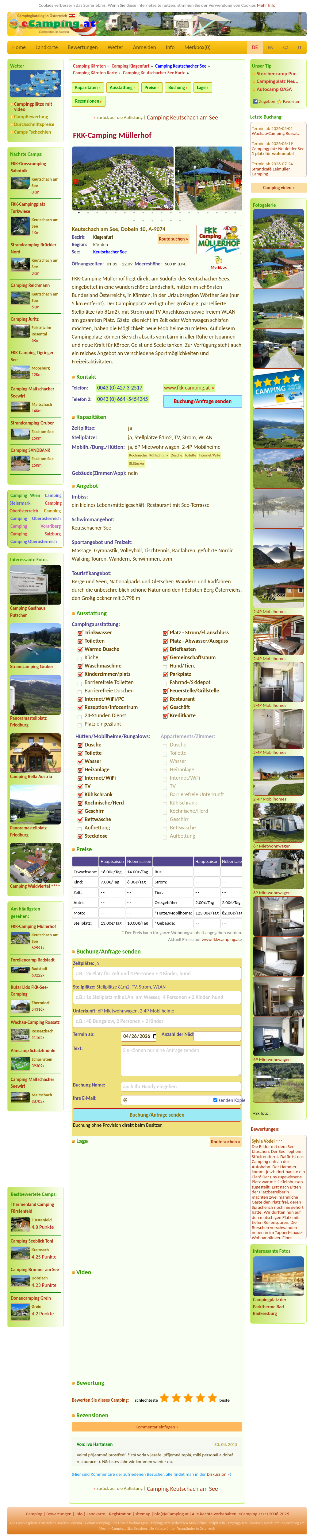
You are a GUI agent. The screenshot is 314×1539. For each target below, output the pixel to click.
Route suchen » (173, 239)
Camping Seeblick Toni (32, 1241)
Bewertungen (83, 47)
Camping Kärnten (89, 66)
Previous (76, 182)
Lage (201, 87)
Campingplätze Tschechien (168, 1523)
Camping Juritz (25, 319)
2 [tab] (88, 213)
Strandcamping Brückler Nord (33, 248)
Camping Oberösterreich (36, 507)
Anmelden (144, 47)
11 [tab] (171, 213)
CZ (285, 47)
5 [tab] (116, 213)
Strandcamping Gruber (32, 423)
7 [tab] (134, 213)
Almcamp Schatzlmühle (33, 1050)
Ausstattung (121, 87)
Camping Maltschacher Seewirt (32, 392)
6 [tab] (125, 213)
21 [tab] (152, 221)
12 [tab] (180, 213)
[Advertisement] (35, 1149)
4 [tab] (106, 213)
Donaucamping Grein (31, 1298)
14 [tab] (198, 213)
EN (270, 47)
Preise (150, 87)
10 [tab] (162, 213)
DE (255, 47)
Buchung (176, 87)
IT (300, 47)
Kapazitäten (86, 87)
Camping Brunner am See (35, 1269)
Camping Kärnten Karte (95, 73)
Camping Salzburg (35, 534)
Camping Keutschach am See (182, 117)
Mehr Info (266, 5)
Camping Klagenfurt (130, 66)
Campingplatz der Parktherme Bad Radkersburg (269, 1306)
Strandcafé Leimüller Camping (271, 137)
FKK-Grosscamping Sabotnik (28, 167)
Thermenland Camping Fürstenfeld (32, 1208)
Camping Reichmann (30, 285)
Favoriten (292, 101)
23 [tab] (171, 221)
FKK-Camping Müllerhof (33, 926)
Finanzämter (186, 1529)
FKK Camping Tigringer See (32, 356)
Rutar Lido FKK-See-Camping (29, 991)
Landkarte (47, 47)
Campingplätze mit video (33, 106)
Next (238, 182)
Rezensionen (87, 101)
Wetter (115, 47)
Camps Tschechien (32, 132)
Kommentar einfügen (157, 1427)
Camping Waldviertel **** (35, 886)
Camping (52, 511)
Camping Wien (25, 495)
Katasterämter (165, 1529)
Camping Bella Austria (31, 776)
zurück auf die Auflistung (120, 117)
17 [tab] (226, 213)
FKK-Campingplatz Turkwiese (28, 208)
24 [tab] (180, 221)
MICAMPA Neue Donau (273, 165)
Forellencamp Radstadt (33, 960)
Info (170, 47)
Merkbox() (197, 47)
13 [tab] (189, 213)
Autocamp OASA (274, 89)
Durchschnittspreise (34, 124)
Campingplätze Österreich (35, 1523)
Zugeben (267, 101)
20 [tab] (143, 221)
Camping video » (279, 187)
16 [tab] (217, 213)
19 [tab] (134, 221)
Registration (120, 1514)
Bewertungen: (265, 1129)
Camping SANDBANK (30, 450)
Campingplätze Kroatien (129, 1529)
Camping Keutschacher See (180, 66)
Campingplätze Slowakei (244, 1523)
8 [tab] (143, 213)
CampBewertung (31, 116)
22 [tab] (162, 221)
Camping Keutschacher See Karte (154, 73)
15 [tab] (208, 213)
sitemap (142, 1514)
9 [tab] (152, 213)
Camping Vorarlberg (35, 526)
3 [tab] (97, 213)
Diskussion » (218, 1474)
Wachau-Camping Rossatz (35, 1022)
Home (19, 47)
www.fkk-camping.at (187, 388)
